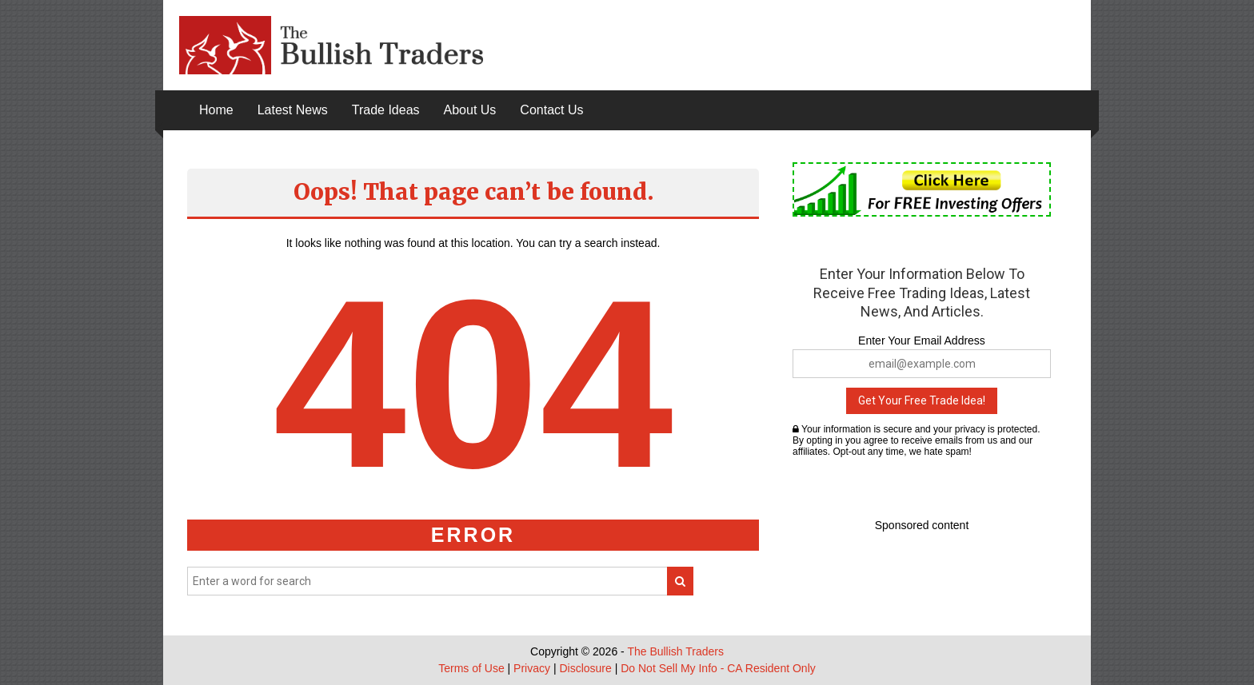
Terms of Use (471, 668)
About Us (470, 110)
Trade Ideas (386, 110)
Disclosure (585, 668)
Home (216, 110)
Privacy (531, 668)
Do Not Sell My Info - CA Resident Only (718, 668)
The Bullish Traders (675, 651)
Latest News (293, 110)
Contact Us (551, 110)
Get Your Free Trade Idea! (921, 400)
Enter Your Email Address (921, 340)
